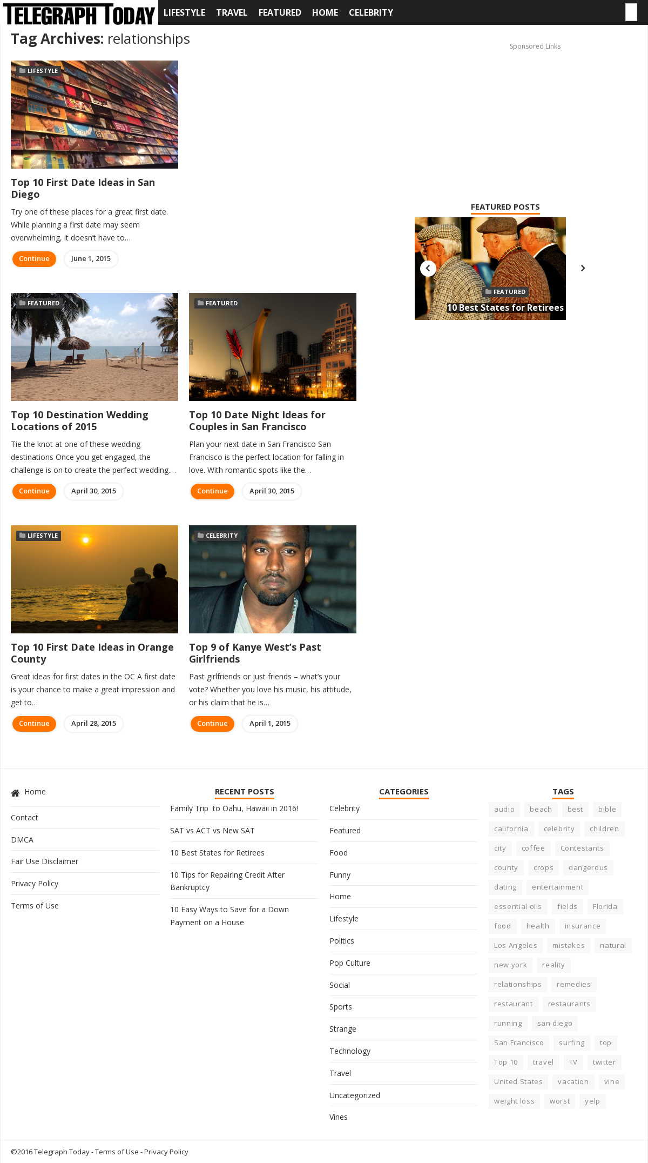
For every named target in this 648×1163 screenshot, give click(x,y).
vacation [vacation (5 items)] (573, 1081)
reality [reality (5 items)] (553, 965)
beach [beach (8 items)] (541, 809)
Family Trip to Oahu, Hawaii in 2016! (234, 808)
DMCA (22, 839)
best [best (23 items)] (576, 809)
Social (339, 985)
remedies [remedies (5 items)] (574, 984)
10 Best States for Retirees (505, 307)
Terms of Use (35, 905)
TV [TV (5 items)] (573, 1062)
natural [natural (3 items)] (613, 945)
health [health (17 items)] (538, 926)
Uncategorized (354, 1095)
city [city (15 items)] (500, 848)
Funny (339, 875)
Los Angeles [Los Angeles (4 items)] (515, 945)
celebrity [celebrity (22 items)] (559, 828)
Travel (232, 12)
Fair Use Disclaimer (44, 861)
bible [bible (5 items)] (607, 809)
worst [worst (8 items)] (560, 1101)
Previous (428, 268)
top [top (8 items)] (606, 1042)
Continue (34, 258)
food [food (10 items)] (502, 926)
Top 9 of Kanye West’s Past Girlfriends (255, 652)
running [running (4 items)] (508, 1023)
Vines (338, 1117)
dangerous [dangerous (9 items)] (588, 867)
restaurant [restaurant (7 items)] (513, 1003)
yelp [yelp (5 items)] (592, 1101)
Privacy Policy (34, 883)
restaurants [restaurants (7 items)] (569, 1003)
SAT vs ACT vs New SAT (212, 830)
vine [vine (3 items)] (612, 1081)
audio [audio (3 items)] (504, 809)
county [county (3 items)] (506, 867)
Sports (340, 1006)
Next (583, 268)
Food (338, 852)
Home (325, 12)
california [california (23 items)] (511, 828)
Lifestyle (184, 12)
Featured (280, 12)
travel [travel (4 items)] (543, 1062)
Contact (24, 817)
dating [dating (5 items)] (505, 887)
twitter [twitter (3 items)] (604, 1062)
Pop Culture (349, 963)
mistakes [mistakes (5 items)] (568, 945)
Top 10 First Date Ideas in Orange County (92, 652)
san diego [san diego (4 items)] (555, 1023)
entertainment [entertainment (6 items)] (557, 887)
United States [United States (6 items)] (518, 1081)
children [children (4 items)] (604, 828)
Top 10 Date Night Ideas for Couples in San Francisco (257, 420)
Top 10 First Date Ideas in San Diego (83, 188)
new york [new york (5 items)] (510, 965)
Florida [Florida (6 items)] (605, 906)
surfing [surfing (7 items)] (572, 1042)
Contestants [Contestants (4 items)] (582, 848)
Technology (349, 1051)
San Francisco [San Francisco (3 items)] (519, 1042)
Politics (341, 940)
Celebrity (371, 12)
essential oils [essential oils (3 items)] (518, 906)
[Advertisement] (488, 108)
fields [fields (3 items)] (567, 906)
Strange (342, 1029)
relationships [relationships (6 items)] (518, 984)
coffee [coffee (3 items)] (533, 848)
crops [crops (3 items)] (544, 867)
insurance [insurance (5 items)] (583, 926)
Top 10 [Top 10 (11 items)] (506, 1062)
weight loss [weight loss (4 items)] (514, 1101)
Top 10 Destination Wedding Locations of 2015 (79, 420)
